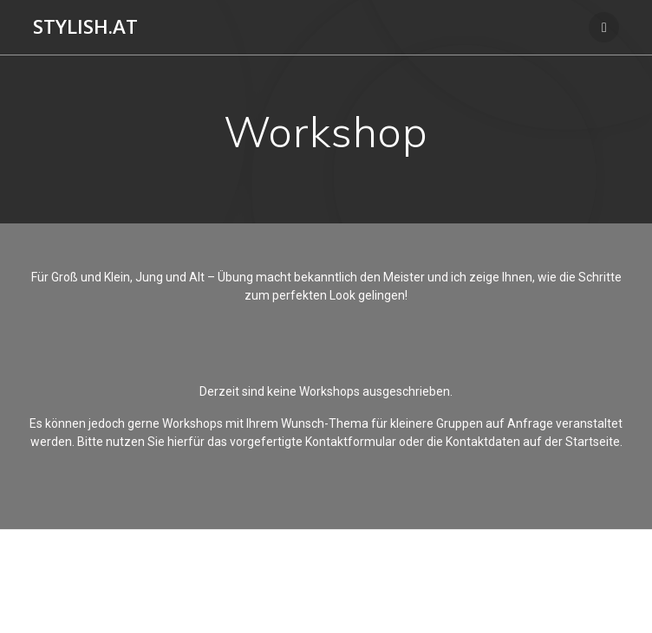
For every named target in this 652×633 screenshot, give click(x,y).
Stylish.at (85, 26)
